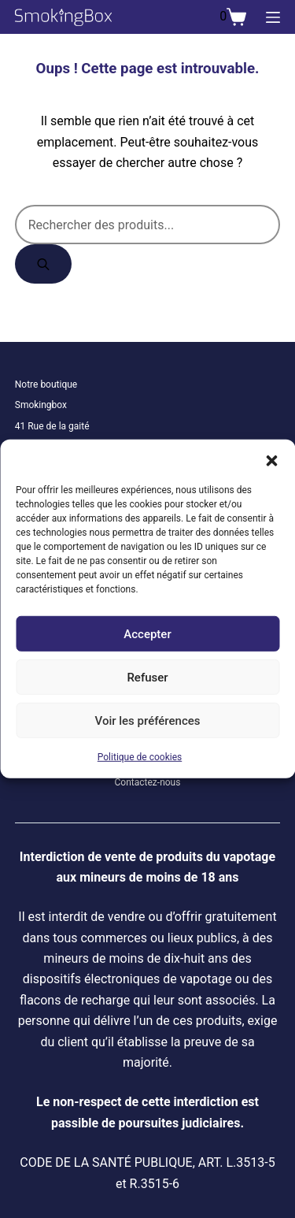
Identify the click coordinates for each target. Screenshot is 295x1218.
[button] (271, 459)
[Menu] (273, 17)
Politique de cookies (140, 757)
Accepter (147, 633)
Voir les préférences (148, 720)
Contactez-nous (148, 782)
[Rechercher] (43, 264)
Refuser (147, 677)
